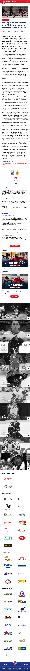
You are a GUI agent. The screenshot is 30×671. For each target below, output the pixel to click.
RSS (15, 669)
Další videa (14, 296)
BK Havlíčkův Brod (11, 1)
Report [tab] (4, 31)
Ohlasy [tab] (10, 31)
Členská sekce (24, 664)
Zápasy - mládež (5, 20)
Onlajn (23, 31)
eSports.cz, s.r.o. (20, 668)
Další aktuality (15, 245)
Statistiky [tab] (16, 31)
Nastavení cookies (20, 669)
